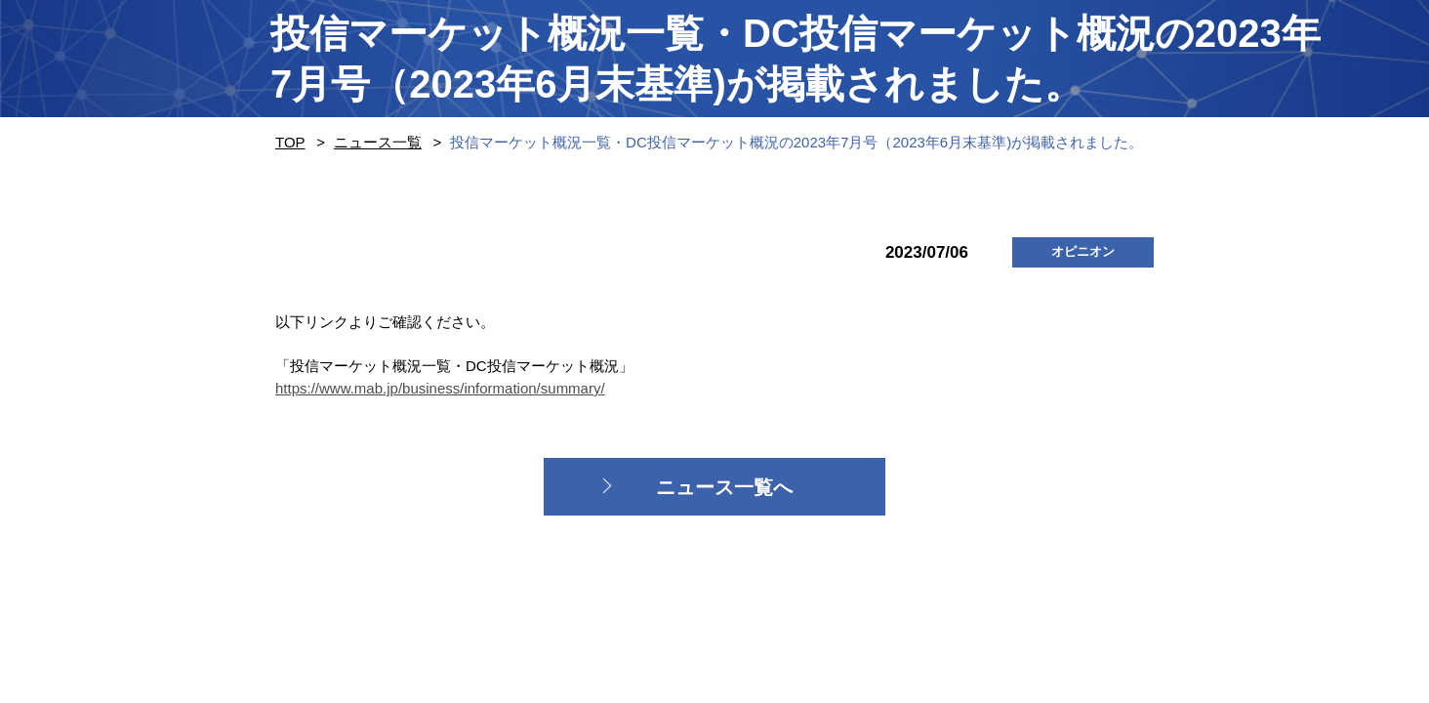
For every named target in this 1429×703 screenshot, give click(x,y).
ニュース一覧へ (724, 487)
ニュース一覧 (378, 142)
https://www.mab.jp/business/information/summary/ (440, 388)
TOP (290, 142)
